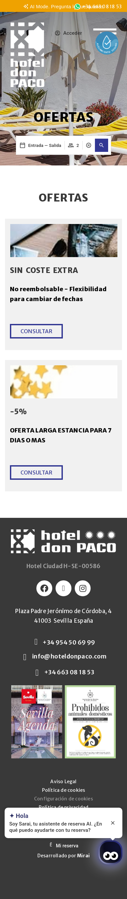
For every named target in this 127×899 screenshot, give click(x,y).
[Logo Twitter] (63, 588)
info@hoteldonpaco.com (69, 656)
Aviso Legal (63, 782)
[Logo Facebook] (44, 588)
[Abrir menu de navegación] (104, 29)
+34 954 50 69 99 (69, 642)
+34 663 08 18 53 (69, 672)
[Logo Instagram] (83, 588)
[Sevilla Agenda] (36, 721)
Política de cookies (63, 790)
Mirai (83, 856)
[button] (101, 145)
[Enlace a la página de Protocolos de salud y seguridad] (106, 43)
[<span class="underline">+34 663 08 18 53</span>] (77, 7)
